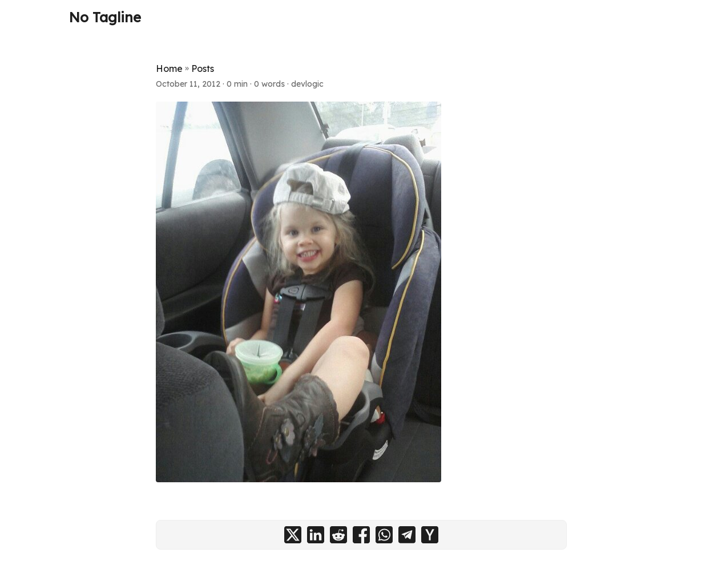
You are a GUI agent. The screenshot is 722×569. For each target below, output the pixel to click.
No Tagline (105, 17)
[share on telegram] (407, 534)
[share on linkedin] (315, 534)
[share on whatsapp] (384, 534)
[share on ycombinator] (429, 534)
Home (169, 68)
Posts (202, 68)
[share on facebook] (361, 534)
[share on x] (292, 534)
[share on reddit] (338, 534)
